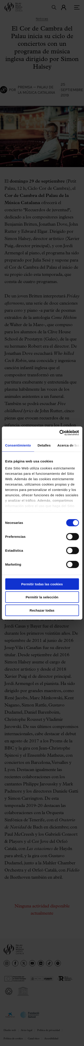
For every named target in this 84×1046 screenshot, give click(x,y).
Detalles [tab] (44, 445)
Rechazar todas (42, 610)
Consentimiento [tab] (18, 445)
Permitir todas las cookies (42, 584)
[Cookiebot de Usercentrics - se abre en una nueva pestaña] (60, 433)
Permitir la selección (42, 597)
